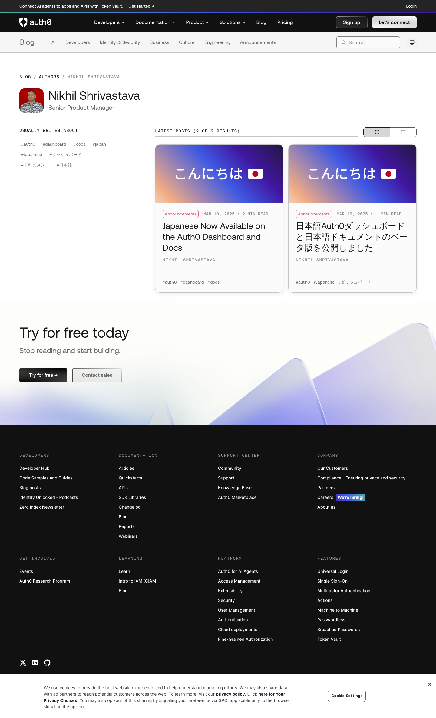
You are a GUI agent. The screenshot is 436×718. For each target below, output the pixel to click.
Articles (126, 468)
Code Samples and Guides (46, 478)
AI (53, 42)
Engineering (217, 42)
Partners (326, 487)
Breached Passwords (338, 629)
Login (411, 6)
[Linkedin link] (35, 662)
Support (226, 478)
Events (26, 571)
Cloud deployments (237, 629)
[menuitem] (109, 22)
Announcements (258, 42)
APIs (123, 487)
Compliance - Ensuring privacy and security (361, 478)
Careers (341, 497)
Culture (187, 42)
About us (326, 507)
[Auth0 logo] (35, 22)
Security (226, 600)
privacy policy (230, 694)
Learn (124, 571)
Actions (325, 600)
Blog (27, 42)
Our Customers (332, 468)
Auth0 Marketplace (237, 497)
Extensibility (230, 590)
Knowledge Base (235, 487)
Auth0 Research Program (44, 581)
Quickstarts (130, 478)
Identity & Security (120, 42)
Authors (49, 76)
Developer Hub (34, 468)
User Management (236, 610)
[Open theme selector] (412, 42)
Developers (77, 42)
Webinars (128, 536)
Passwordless (331, 620)
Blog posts (30, 487)
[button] (352, 22)
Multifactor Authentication (343, 590)
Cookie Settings (347, 695)
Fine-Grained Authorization (245, 639)
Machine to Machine (337, 610)
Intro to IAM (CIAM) (138, 581)
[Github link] (47, 662)
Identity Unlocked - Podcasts (48, 497)
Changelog (129, 507)
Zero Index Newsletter (41, 507)
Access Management (239, 581)
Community (229, 468)
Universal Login (332, 571)
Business (159, 42)
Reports (127, 526)
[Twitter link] (23, 662)
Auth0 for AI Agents (238, 571)
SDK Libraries (132, 497)
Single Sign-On (332, 581)
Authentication (233, 620)
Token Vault (329, 639)
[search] (368, 42)
